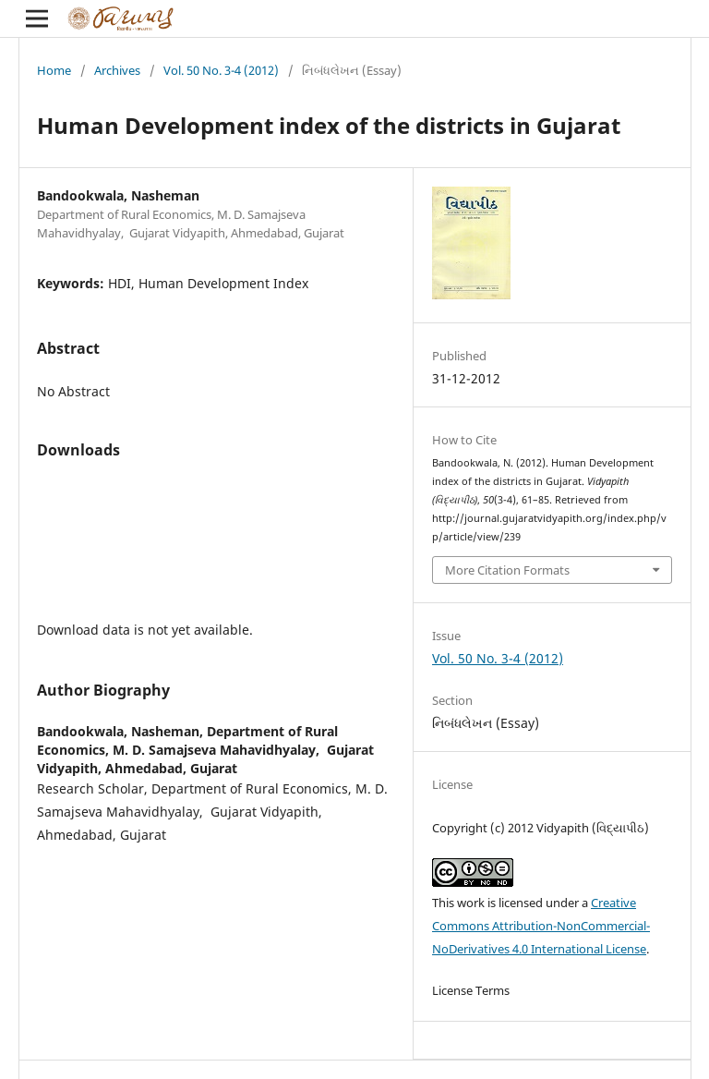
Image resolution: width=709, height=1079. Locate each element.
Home (54, 70)
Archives (117, 70)
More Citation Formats (507, 570)
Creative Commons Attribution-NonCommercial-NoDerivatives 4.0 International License (541, 925)
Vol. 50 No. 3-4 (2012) (221, 70)
